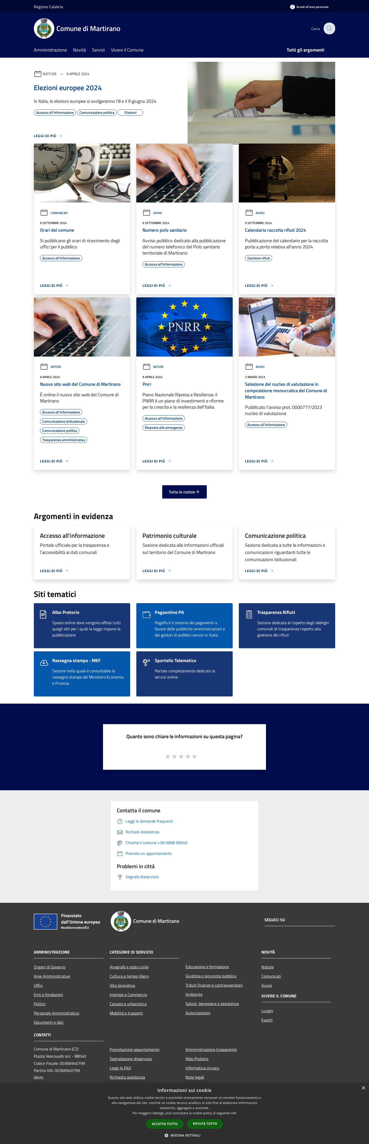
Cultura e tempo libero (129, 976)
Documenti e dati (49, 1022)
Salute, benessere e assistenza (212, 1003)
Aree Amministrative (52, 976)
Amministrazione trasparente (211, 1049)
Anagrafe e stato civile (129, 967)
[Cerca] (329, 28)
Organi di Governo (49, 967)
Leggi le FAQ (120, 1068)
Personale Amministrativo (56, 1013)
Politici (40, 1004)
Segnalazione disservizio (131, 1059)
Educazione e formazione (207, 967)
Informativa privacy (202, 1068)
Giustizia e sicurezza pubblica (211, 976)
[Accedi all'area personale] (309, 7)
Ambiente (194, 994)
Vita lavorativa (122, 985)
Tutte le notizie (184, 492)
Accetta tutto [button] (165, 1124)
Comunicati (54, 212)
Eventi (267, 1020)
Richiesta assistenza (127, 1077)
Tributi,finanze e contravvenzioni (214, 985)
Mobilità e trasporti (126, 1013)
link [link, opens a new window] (234, 1113)
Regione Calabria (48, 7)
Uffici (38, 985)
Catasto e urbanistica (128, 1004)
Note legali (195, 1077)
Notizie (50, 73)
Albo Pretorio (197, 1059)
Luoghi (267, 1011)
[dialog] (184, 1113)
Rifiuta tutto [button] (205, 1123)
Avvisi (152, 212)
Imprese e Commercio (128, 994)
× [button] (363, 1088)
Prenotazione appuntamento (134, 1049)
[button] (184, 1135)
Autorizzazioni (198, 1013)
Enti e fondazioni (48, 994)
